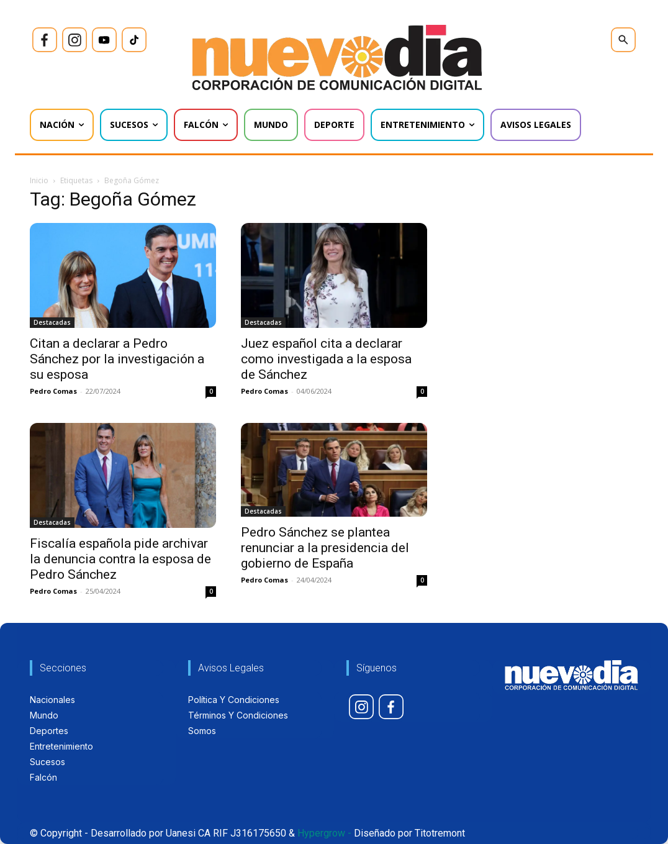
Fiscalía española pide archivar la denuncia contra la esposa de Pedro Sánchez (120, 559)
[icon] (45, 40)
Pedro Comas (53, 391)
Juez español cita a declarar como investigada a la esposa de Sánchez (326, 359)
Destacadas (52, 322)
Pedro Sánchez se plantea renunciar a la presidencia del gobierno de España (325, 548)
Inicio (39, 180)
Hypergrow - (324, 833)
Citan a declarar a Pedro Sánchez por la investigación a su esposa (117, 359)
